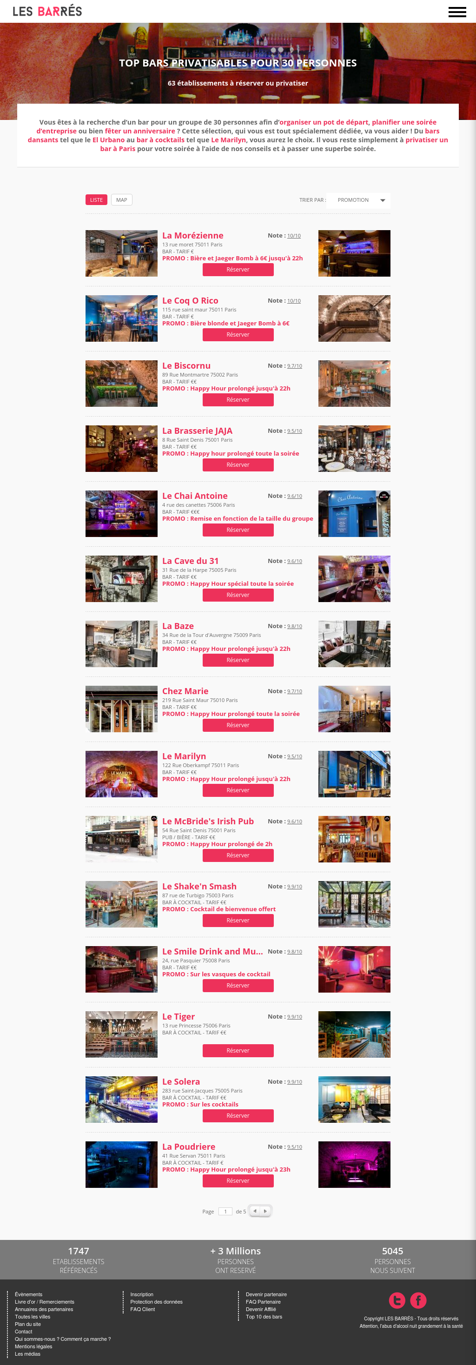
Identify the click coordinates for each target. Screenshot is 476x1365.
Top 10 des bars (264, 1316)
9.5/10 (294, 430)
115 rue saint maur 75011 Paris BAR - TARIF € (226, 316)
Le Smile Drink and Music (213, 951)
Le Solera (181, 1081)
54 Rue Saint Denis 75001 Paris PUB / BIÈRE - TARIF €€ (217, 837)
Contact (23, 1331)
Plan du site (28, 1324)
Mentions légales (33, 1346)
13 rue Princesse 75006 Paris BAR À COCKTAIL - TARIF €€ (196, 1032)
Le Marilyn (228, 139)
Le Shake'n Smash (199, 886)
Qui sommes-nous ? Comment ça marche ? (63, 1339)
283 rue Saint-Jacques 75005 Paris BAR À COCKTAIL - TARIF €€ (202, 1097)
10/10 (294, 235)
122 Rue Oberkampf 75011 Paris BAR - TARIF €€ (226, 772)
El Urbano (109, 139)
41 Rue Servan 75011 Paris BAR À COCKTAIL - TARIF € (226, 1162)
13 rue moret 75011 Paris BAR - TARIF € (232, 251)
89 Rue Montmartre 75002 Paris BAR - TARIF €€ (226, 381)
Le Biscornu (186, 365)
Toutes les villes (32, 1316)
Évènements (28, 1294)
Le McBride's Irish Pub (208, 821)
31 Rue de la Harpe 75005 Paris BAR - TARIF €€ (228, 576)
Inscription (142, 1294)
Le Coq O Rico (190, 300)
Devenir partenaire (266, 1294)
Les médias (27, 1354)
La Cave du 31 (190, 561)
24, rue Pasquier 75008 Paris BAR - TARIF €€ (216, 967)
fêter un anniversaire (140, 130)
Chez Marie (185, 691)
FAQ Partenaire (263, 1302)
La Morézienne (193, 235)
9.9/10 (294, 886)
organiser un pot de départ (323, 122)
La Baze (178, 626)
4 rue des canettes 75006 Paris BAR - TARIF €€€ (237, 511)
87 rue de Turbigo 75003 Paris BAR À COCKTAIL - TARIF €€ (219, 902)
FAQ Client (143, 1309)
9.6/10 (294, 495)
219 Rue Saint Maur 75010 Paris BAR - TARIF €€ (231, 706)
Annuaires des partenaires (44, 1309)
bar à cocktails (161, 139)
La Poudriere (189, 1146)
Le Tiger (178, 1016)
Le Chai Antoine (195, 495)
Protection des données (157, 1302)
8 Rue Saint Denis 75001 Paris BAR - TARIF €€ (230, 446)
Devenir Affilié (261, 1309)
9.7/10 (294, 365)
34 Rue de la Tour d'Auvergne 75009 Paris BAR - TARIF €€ (226, 641)
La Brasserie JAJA (197, 430)
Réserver (237, 269)
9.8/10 (294, 626)
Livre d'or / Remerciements (44, 1302)
